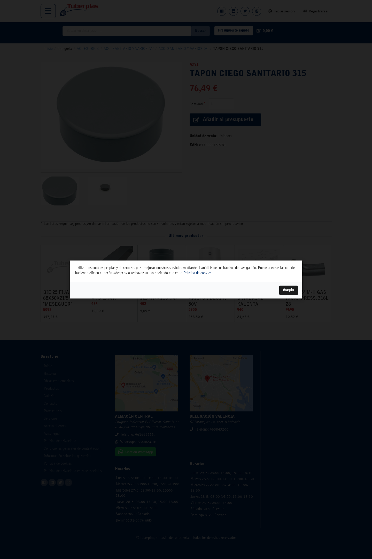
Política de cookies (197, 273)
